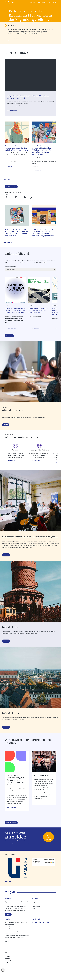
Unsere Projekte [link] (42, 2)
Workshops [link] (15, 450)
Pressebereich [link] (8, 960)
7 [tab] (8, 179)
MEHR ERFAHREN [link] (15, 38)
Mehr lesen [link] (6, 554)
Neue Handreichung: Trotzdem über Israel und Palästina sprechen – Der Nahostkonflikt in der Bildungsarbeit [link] (42, 150)
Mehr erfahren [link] (12, 460)
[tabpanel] (30, 34)
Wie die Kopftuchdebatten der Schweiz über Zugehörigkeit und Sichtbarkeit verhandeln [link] (17, 148)
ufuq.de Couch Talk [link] (42, 775)
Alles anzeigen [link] (9, 335)
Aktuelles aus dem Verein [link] (10, 948)
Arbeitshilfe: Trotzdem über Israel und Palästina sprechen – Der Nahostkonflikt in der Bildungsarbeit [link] (16, 232)
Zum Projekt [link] (13, 807)
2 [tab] (4, 179)
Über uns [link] (6, 424)
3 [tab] (5, 179)
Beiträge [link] (33, 902)
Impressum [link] (7, 956)
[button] (3, 970)
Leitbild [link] (6, 943)
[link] (8, 2)
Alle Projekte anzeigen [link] (11, 822)
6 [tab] (7, 179)
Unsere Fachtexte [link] (8, 950)
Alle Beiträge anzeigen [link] (11, 186)
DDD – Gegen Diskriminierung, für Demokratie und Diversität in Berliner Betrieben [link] (15, 780)
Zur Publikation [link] (12, 329)
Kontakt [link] (6, 952)
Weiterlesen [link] (13, 110)
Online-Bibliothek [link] (35, 904)
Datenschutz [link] (7, 958)
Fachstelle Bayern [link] (8, 928)
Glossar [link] (33, 908)
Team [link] (6, 945)
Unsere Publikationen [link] (36, 906)
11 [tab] (11, 242)
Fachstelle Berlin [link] (8, 926)
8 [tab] (9, 179)
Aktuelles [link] (32, 2)
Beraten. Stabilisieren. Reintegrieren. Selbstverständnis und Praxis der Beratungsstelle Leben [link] (38, 310)
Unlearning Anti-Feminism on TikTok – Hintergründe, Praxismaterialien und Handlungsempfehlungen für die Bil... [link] (15, 310)
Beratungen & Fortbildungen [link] (39, 450)
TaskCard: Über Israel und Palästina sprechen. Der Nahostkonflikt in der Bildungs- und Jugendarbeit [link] (43, 232)
